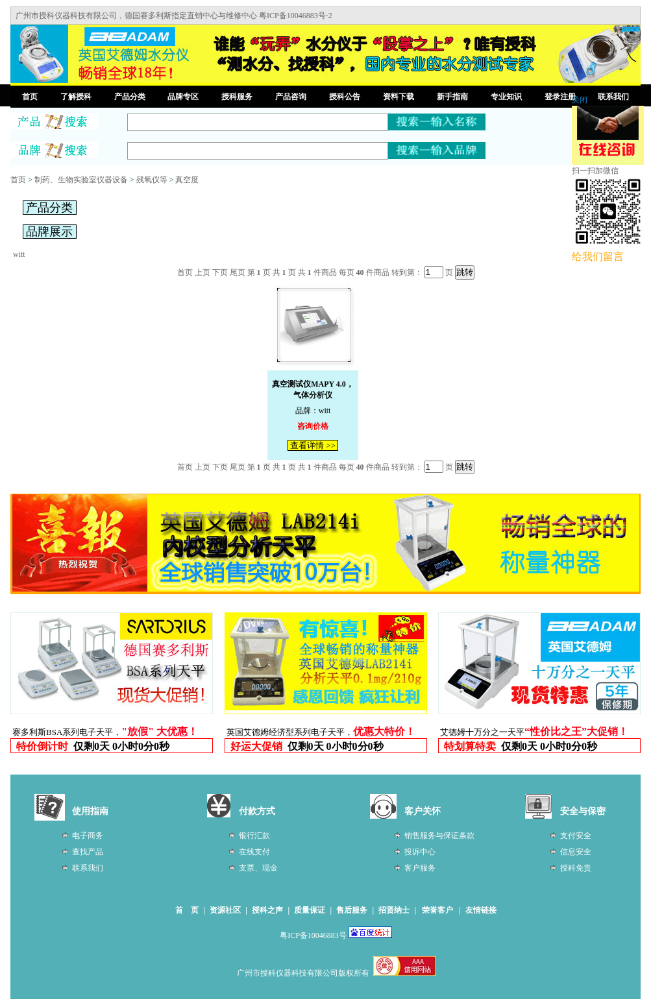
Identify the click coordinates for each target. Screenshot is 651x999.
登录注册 (560, 96)
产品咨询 (290, 96)
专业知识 (506, 96)
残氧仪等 (151, 179)
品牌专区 (183, 96)
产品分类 (129, 96)
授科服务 (236, 96)
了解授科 (76, 96)
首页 (30, 96)
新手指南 (452, 96)
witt (19, 254)
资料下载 (398, 96)
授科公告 (344, 96)
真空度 (187, 179)
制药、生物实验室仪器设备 (81, 179)
